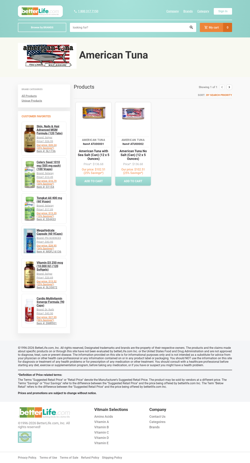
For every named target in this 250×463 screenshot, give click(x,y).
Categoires (157, 422)
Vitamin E (101, 443)
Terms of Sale (69, 457)
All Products (29, 96)
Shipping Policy (112, 457)
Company (172, 11)
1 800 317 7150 (86, 11)
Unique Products (32, 100)
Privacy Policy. (27, 457)
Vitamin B (101, 427)
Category (203, 11)
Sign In (222, 11)
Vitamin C (101, 432)
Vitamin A (101, 422)
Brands (188, 11)
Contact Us (157, 416)
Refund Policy (90, 457)
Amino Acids (103, 416)
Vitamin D (101, 438)
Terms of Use (48, 457)
